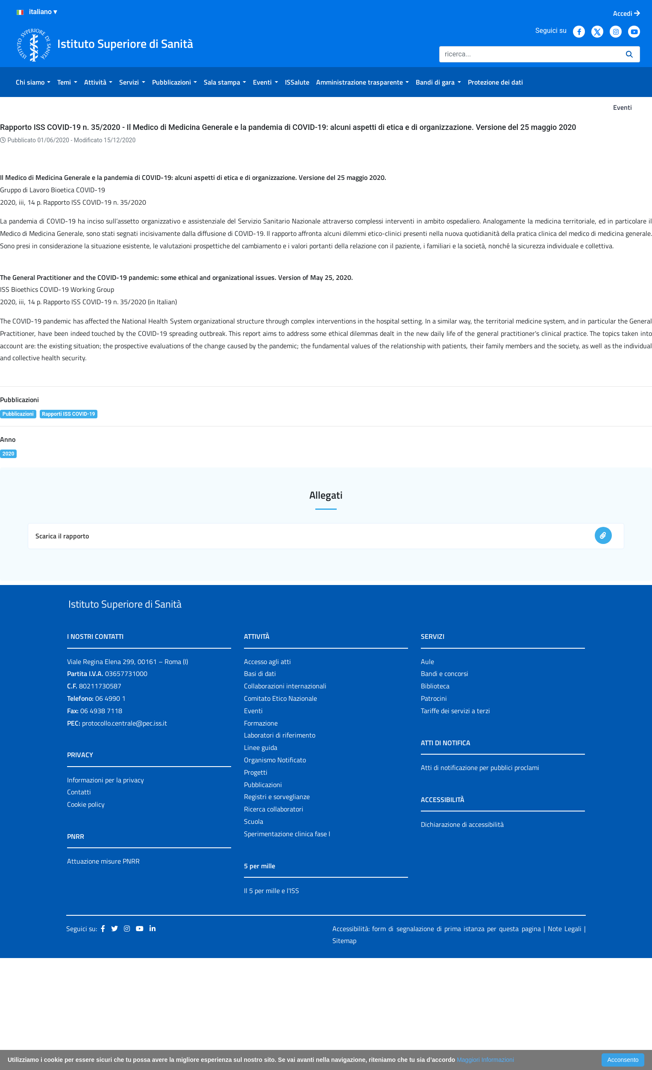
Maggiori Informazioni (485, 1059)
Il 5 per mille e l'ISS (271, 1002)
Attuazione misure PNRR (103, 973)
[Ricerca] (529, 54)
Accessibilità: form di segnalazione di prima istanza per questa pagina (436, 1040)
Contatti (79, 904)
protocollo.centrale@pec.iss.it (124, 834)
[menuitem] (33, 82)
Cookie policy (86, 916)
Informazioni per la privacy (105, 891)
